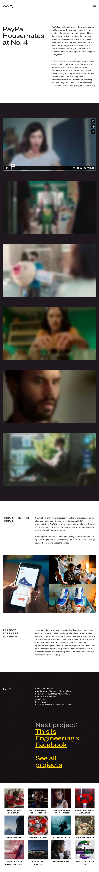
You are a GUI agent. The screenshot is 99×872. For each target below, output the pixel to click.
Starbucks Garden (85, 837)
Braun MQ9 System (38, 837)
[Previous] (7, 584)
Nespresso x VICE (61, 861)
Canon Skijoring (14, 837)
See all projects (48, 761)
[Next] (92, 584)
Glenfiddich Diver (61, 837)
